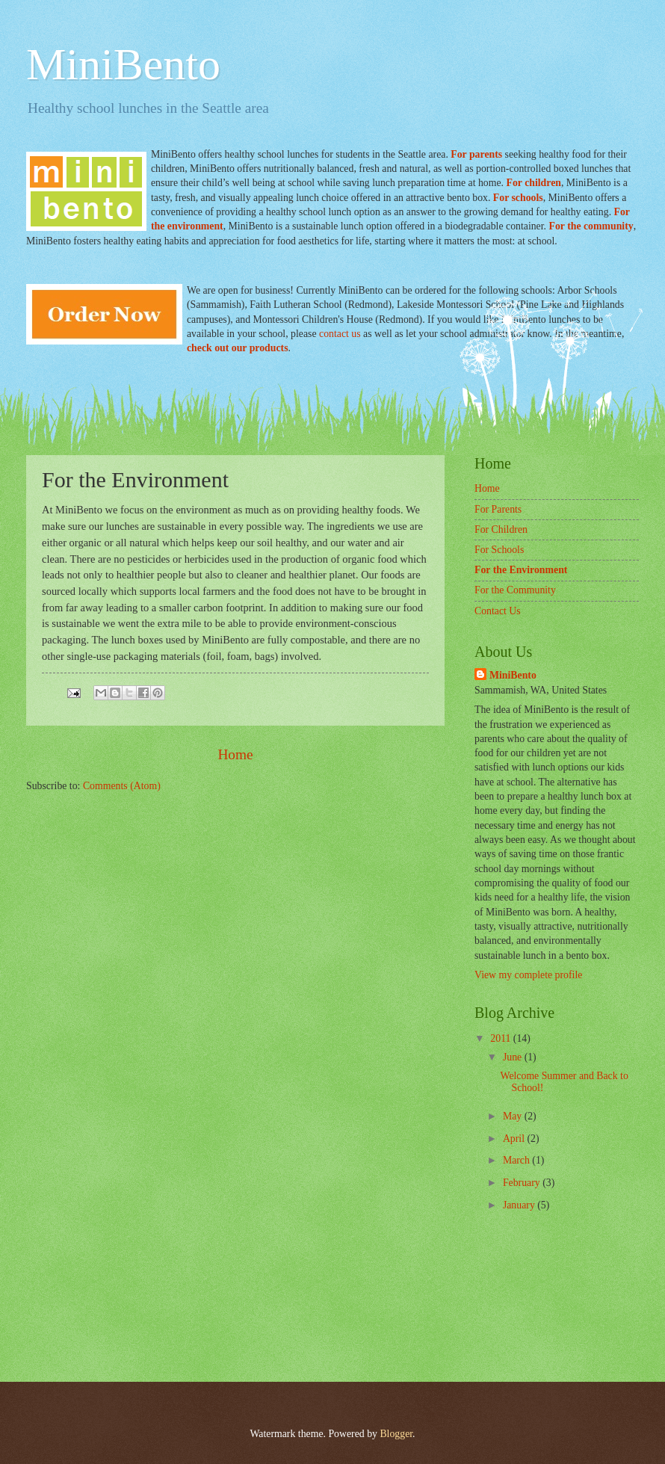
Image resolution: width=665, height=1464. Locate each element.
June (514, 1057)
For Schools (499, 549)
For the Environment (520, 569)
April (515, 1138)
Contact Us (497, 611)
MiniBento (123, 64)
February (522, 1182)
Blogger (396, 1433)
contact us (340, 333)
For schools (518, 197)
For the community (590, 226)
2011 (501, 1038)
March (517, 1160)
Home (235, 754)
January (520, 1205)
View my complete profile (528, 974)
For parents (477, 154)
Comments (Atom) (122, 785)
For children (533, 182)
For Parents (498, 509)
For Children (501, 529)
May (514, 1116)
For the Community (515, 590)
